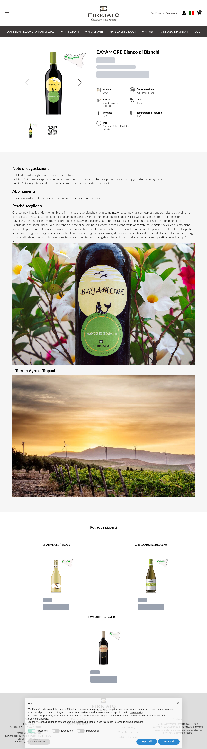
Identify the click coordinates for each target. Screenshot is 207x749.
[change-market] (164, 13)
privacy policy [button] (125, 715)
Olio (197, 31)
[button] (178, 709)
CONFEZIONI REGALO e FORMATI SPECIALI (31, 31)
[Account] (184, 13)
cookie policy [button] (136, 718)
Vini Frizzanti (70, 31)
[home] (103, 13)
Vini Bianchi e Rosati (122, 31)
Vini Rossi (148, 31)
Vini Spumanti (94, 31)
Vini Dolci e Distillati (174, 31)
